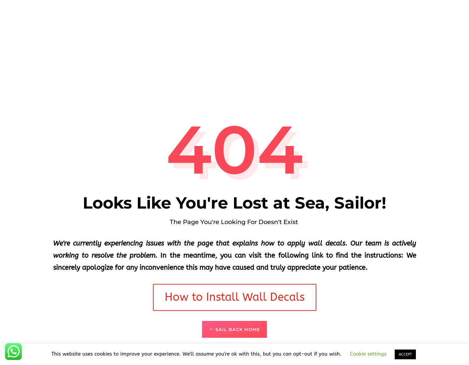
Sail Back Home (238, 329)
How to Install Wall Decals (235, 297)
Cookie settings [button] (368, 354)
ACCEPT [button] (405, 354)
